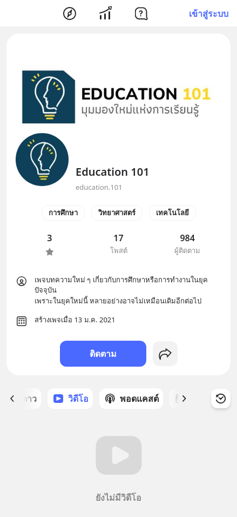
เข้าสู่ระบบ (208, 13)
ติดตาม (103, 354)
